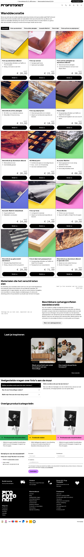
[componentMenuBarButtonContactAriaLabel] (66, 5)
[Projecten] (70, 5)
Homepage (80, 551)
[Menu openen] (81, 5)
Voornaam (30, 483)
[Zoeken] (62, 5)
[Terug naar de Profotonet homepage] (12, 5)
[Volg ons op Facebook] (4, 537)
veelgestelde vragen (13, 489)
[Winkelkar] (77, 5)
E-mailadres (31, 489)
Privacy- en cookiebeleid (47, 497)
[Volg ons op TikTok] (3, 545)
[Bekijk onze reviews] (27, 1)
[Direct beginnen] (77, 1)
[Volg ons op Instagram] (5, 539)
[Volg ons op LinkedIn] (4, 543)
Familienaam (59, 483)
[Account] (73, 5)
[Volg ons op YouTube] (4, 541)
